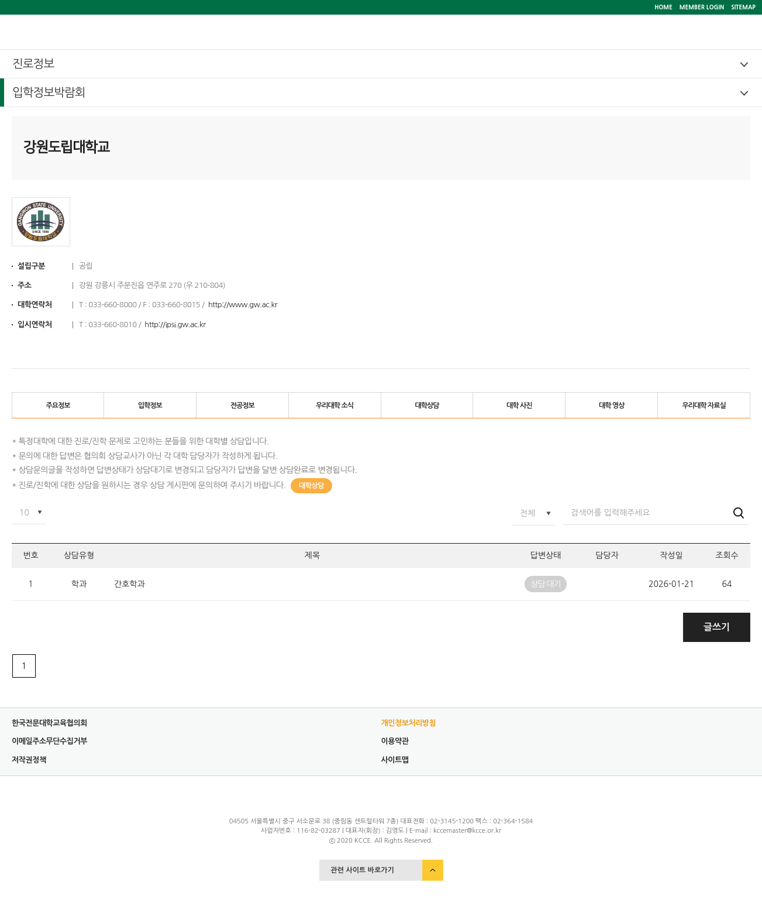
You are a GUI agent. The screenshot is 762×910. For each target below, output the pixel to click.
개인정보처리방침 (408, 723)
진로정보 (33, 64)
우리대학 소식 (334, 405)
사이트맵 (395, 760)
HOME (663, 7)
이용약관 (395, 741)
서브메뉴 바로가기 (0, 0)
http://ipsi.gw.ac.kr (174, 324)
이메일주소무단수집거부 (49, 741)
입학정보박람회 (48, 92)
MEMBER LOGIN (702, 7)
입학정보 (150, 405)
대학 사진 (519, 405)
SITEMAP (743, 7)
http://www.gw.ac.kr (242, 304)
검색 (738, 512)
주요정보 (58, 405)
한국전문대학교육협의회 (49, 723)
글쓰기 (717, 627)
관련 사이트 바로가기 (362, 870)
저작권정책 (29, 760)
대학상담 (427, 405)
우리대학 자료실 (703, 405)
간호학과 (129, 584)
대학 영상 (611, 405)
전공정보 (242, 405)
